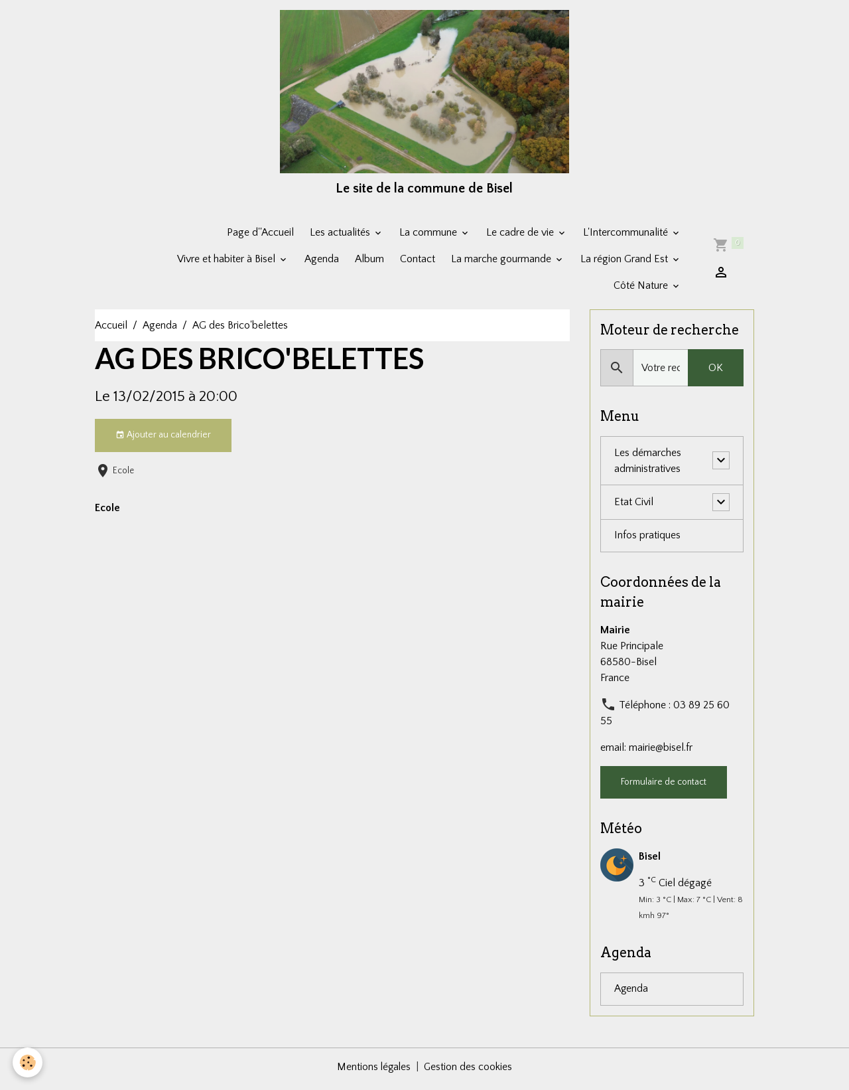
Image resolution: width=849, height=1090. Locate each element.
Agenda (321, 263)
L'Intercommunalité (627, 236)
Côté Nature (642, 289)
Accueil (111, 329)
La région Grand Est (625, 263)
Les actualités (341, 236)
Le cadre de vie (521, 236)
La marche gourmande (502, 263)
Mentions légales (373, 1071)
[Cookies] (28, 1062)
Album (369, 263)
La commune (429, 236)
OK (715, 372)
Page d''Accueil (260, 236)
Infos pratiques (647, 540)
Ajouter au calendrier (163, 439)
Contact (417, 263)
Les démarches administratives (647, 465)
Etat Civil (633, 506)
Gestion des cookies (468, 1071)
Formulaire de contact (663, 786)
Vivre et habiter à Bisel (227, 263)
